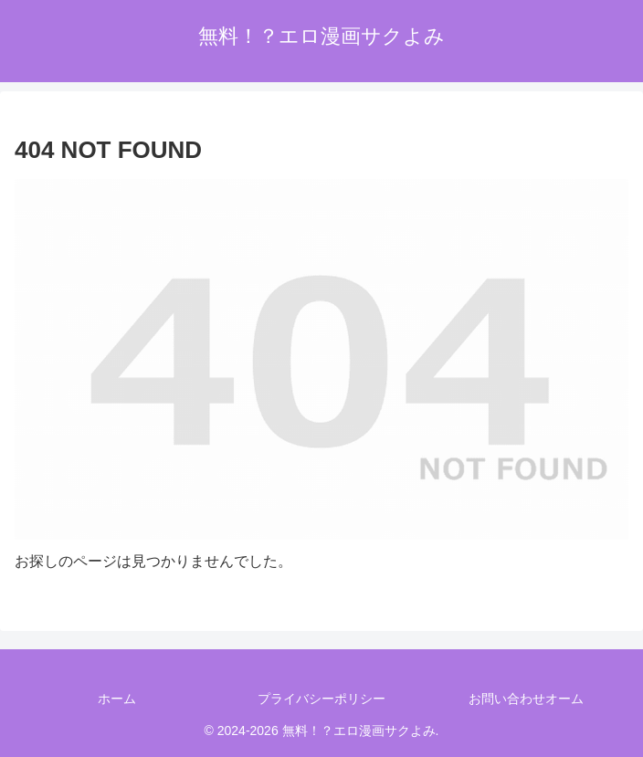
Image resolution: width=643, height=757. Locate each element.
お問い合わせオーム (526, 698)
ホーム (117, 698)
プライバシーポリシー (321, 698)
